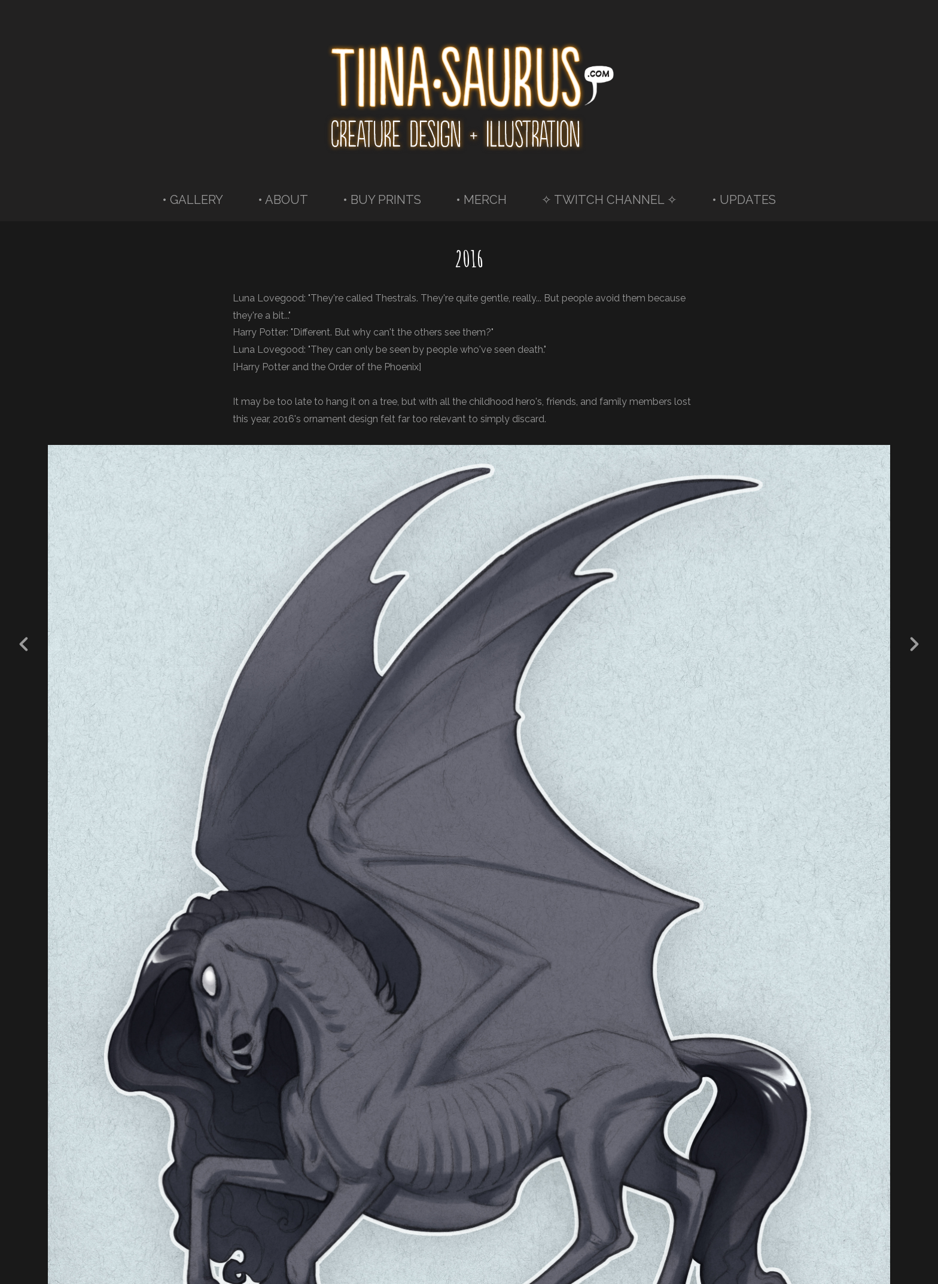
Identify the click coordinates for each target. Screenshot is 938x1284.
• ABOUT (283, 200)
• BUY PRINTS (382, 200)
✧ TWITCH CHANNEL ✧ (609, 200)
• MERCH (481, 200)
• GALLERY (192, 200)
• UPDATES (744, 200)
